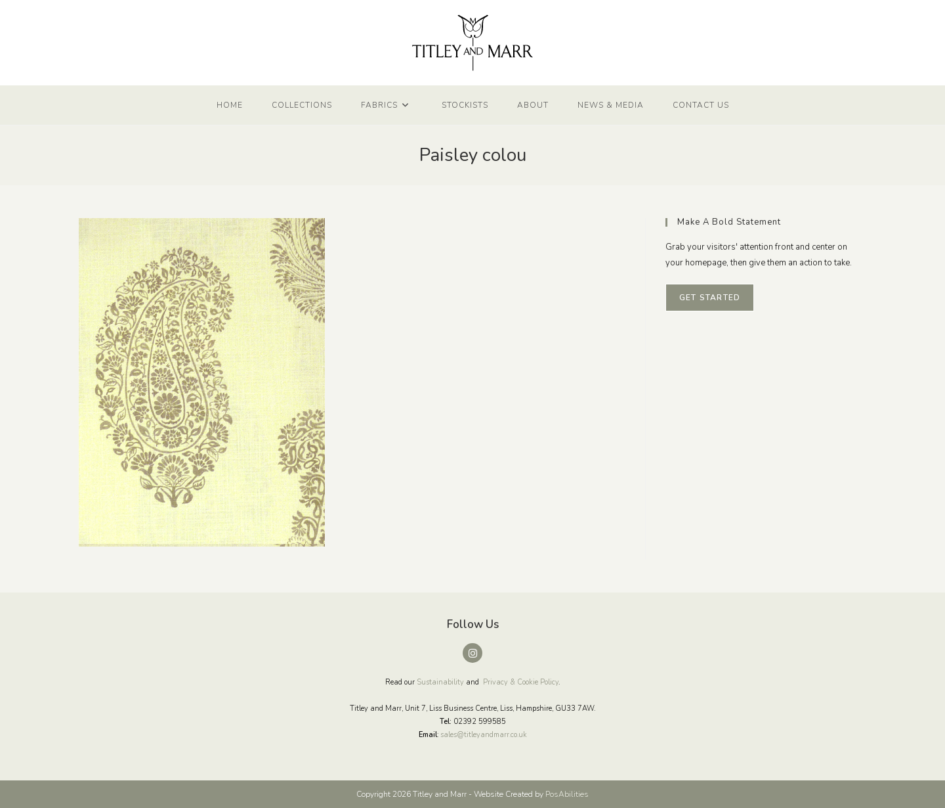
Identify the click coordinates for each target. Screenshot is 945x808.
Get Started (709, 297)
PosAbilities (567, 794)
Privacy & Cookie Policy (520, 682)
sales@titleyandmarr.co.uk (483, 735)
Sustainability (440, 682)
